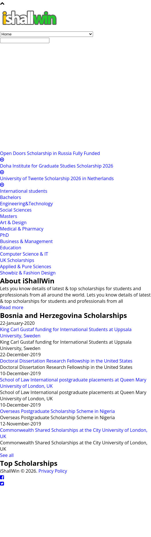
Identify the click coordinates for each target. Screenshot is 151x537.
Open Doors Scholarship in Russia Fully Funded (50, 153)
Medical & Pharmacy (21, 229)
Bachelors (10, 197)
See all (7, 455)
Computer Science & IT (24, 254)
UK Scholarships (17, 260)
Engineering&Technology (26, 203)
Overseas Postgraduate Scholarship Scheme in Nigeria (57, 411)
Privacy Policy (53, 471)
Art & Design (13, 222)
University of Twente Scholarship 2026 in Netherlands (57, 178)
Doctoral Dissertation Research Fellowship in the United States (66, 361)
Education (10, 247)
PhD (4, 235)
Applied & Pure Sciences (25, 266)
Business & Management (26, 241)
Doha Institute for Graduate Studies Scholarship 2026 (56, 166)
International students (23, 191)
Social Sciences (16, 210)
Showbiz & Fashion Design (28, 273)
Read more (11, 307)
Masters (8, 216)
